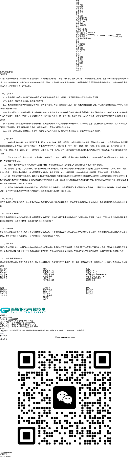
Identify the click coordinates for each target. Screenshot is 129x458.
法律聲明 (9, 72)
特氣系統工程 (48, 271)
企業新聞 (79, 57)
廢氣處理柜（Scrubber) (85, 35)
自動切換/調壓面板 (83, 38)
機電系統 (79, 23)
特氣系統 (79, 16)
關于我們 (3, 269)
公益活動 (79, 63)
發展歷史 (79, 8)
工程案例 (46, 288)
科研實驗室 (80, 44)
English (118, 35)
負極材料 (79, 46)
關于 (77, 3)
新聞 (77, 55)
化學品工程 (80, 21)
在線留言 (79, 68)
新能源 (78, 51)
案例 (77, 42)
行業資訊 (79, 59)
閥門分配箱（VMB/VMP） (86, 33)
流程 (77, 40)
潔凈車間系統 (81, 25)
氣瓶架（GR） (82, 31)
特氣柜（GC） (82, 29)
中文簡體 (118, 36)
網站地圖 (71, 330)
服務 (77, 14)
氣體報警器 (80, 36)
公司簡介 (79, 5)
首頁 (2, 72)
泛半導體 (79, 48)
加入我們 (79, 70)
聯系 (77, 65)
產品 (77, 27)
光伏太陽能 (80, 50)
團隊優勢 (79, 7)
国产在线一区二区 (7, 456)
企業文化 (79, 10)
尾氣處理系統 (81, 18)
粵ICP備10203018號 (54, 330)
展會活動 (79, 61)
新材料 (78, 53)
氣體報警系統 (81, 20)
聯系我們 (79, 66)
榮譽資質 (79, 12)
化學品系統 (47, 276)
